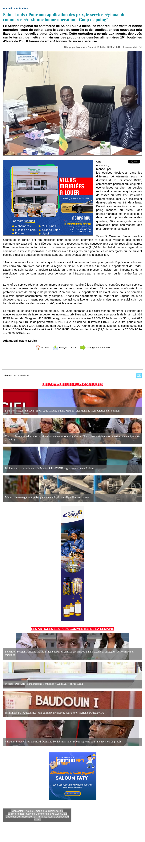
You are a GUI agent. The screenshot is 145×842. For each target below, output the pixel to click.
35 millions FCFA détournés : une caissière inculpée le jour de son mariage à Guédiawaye (53, 712)
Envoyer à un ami (63, 347)
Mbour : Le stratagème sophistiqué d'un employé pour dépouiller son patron (45, 497)
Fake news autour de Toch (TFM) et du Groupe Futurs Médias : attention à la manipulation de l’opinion (60, 410)
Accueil (7, 8)
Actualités (22, 8)
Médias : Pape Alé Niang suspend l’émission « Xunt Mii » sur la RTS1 (42, 683)
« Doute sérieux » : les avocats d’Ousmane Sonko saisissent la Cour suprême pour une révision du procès (61, 741)
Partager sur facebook (98, 347)
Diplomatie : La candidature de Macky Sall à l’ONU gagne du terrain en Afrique (48, 468)
